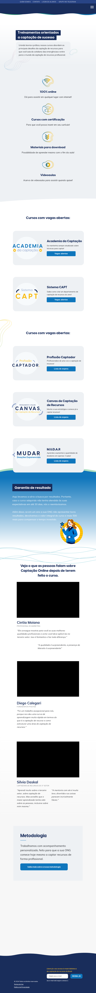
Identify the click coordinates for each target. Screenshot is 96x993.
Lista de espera (61, 369)
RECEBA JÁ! (76, 976)
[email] (57, 976)
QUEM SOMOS (25, 2)
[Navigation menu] (92, 7)
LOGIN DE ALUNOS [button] (49, 2)
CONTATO (36, 2)
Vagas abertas (61, 253)
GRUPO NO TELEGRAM (67, 2)
